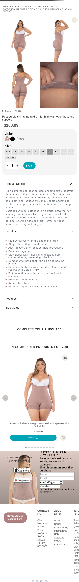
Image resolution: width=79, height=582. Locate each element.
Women (15, 7)
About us (58, 520)
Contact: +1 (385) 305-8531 (42, 543)
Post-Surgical (45, 7)
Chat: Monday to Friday (42, 523)
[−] (7, 165)
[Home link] (5, 6)
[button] (20, 39)
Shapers (28, 7)
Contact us (59, 544)
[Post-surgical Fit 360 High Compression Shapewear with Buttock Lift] (39, 398)
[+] (17, 165)
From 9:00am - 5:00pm (42, 533)
